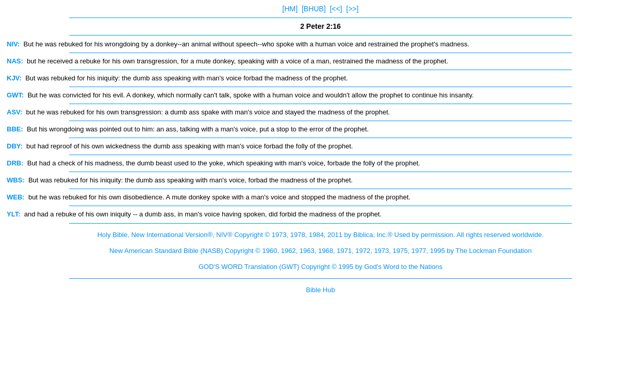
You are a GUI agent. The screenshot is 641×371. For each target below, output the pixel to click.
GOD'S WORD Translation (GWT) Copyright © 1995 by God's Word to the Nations (320, 267)
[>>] (352, 9)
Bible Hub (320, 290)
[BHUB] (314, 9)
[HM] (290, 9)
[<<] (336, 9)
